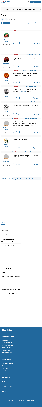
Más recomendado (5, 242)
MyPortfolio (5, 371)
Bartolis (6, 40)
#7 (12, 136)
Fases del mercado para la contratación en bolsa (11, 277)
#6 (12, 118)
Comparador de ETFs (7, 368)
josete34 (6, 79)
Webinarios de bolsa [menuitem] (27, 9)
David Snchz (6, 94)
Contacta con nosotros (7, 345)
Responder (5, 23)
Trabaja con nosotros (7, 352)
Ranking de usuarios (7, 386)
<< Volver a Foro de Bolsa (7, 178)
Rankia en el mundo (7, 342)
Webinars (4, 389)
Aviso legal (10, 400)
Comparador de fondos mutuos (9, 366)
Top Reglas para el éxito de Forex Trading (10, 293)
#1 (12, 30)
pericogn (6, 144)
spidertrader (6, 63)
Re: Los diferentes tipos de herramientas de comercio (11, 290)
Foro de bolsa (5, 230)
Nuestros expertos (6, 347)
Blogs (3, 384)
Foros (3, 381)
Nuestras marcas (6, 350)
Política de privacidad (19, 400)
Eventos (4, 391)
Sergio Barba (6, 128)
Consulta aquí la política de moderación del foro (27, 179)
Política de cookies (29, 400)
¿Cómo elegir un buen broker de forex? (10, 285)
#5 (12, 102)
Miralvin (6, 111)
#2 (12, 54)
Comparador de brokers (8, 363)
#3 (12, 70)
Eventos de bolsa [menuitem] (16, 9)
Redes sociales (5, 393)
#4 (12, 86)
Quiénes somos (6, 340)
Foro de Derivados (6, 226)
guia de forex (23, 91)
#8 (12, 151)
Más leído (14, 242)
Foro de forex (4, 234)
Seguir (6, 41)
